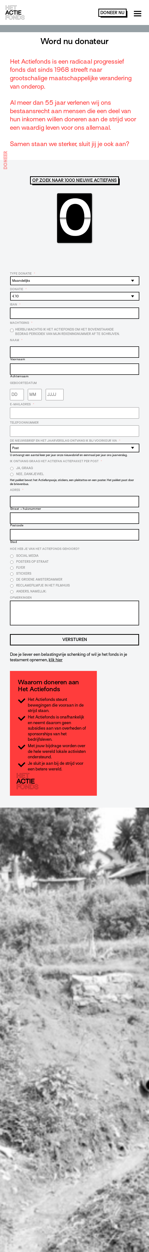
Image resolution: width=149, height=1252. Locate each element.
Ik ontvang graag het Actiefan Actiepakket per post (56, 461)
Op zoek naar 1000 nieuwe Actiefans (74, 180)
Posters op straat (32, 561)
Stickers (23, 573)
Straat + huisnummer (25, 509)
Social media (27, 556)
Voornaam (17, 359)
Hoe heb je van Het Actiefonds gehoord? (44, 549)
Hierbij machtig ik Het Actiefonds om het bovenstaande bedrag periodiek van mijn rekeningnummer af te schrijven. (67, 332)
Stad (13, 542)
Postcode (16, 525)
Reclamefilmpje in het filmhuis (43, 585)
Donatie (18, 289)
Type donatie (22, 273)
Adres (17, 490)
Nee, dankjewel (30, 474)
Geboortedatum (23, 383)
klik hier (56, 660)
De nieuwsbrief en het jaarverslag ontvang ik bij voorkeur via (65, 440)
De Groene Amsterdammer (39, 579)
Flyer (20, 567)
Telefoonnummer (24, 422)
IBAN (15, 304)
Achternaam (19, 376)
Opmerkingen (21, 597)
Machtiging (21, 323)
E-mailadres (22, 404)
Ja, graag (24, 468)
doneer (112, 12)
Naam (16, 340)
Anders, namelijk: (31, 591)
